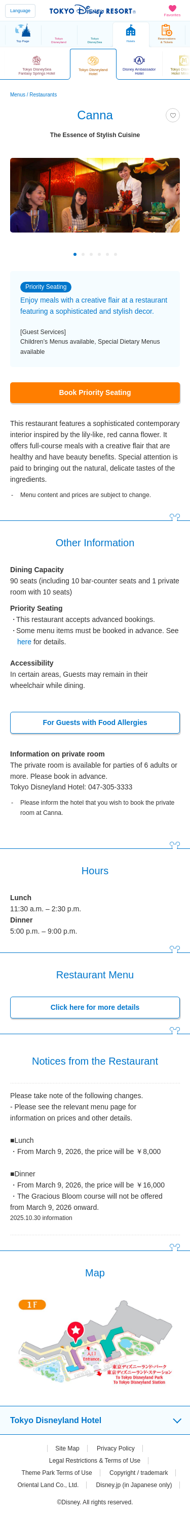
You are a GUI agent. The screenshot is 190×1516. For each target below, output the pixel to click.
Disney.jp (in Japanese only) (134, 1485)
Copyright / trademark (138, 1472)
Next (165, 254)
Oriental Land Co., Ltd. (48, 1485)
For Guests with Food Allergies (95, 722)
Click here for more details (95, 1007)
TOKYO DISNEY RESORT (93, 10)
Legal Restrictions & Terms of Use (95, 1460)
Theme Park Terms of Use (57, 1472)
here (24, 642)
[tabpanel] (95, 205)
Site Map (67, 1448)
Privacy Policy (116, 1448)
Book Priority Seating (95, 392)
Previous (24, 254)
